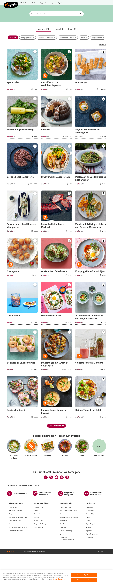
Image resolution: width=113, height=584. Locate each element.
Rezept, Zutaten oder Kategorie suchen (56, 13)
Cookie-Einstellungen (66, 562)
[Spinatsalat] (22, 71)
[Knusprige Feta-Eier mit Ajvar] (90, 258)
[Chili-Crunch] (22, 304)
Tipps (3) (58, 28)
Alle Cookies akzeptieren (84, 580)
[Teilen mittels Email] (62, 508)
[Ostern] (65, 480)
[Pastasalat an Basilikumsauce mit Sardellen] (90, 165)
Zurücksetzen (81, 14)
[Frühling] (48, 480)
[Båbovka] (56, 118)
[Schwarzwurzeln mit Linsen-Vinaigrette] (22, 212)
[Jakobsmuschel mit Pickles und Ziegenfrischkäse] (90, 304)
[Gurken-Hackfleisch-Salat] (56, 258)
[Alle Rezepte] (99, 480)
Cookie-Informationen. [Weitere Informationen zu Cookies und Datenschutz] (59, 579)
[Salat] (82, 480)
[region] (56, 577)
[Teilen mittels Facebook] (46, 508)
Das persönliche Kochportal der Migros (19, 516)
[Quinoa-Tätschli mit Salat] (90, 398)
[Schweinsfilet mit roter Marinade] (56, 212)
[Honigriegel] (90, 71)
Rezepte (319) (43, 28)
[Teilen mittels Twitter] (51, 508)
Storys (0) (71, 28)
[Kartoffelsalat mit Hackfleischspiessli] (56, 71)
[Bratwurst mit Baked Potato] (56, 165)
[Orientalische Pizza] (56, 304)
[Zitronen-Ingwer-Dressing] (22, 118)
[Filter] (13, 37)
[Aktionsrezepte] (31, 480)
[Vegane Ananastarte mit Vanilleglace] (90, 118)
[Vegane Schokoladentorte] (22, 165)
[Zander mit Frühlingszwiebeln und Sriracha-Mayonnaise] (90, 212)
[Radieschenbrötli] (22, 398)
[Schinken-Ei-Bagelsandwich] (22, 351)
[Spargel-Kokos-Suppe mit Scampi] (56, 398)
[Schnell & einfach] (14, 480)
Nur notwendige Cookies (84, 575)
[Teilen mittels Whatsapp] (67, 508)
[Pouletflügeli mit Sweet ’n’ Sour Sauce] (56, 351)
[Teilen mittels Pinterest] (56, 508)
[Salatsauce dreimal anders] (90, 351)
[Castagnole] (22, 258)
